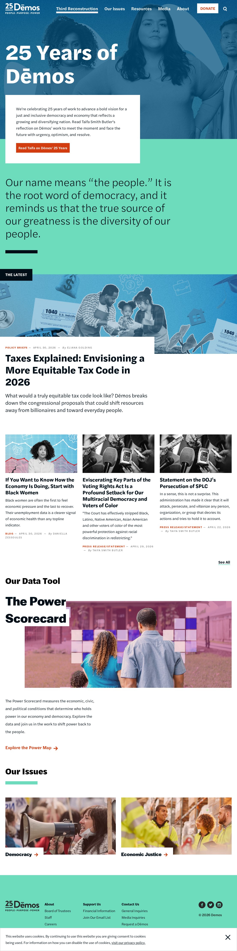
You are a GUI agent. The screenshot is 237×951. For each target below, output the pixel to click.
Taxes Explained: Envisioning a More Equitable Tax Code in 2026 (75, 369)
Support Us (92, 904)
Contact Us (130, 904)
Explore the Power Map (28, 747)
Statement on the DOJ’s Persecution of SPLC (188, 482)
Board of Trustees (58, 910)
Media (164, 8)
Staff (48, 917)
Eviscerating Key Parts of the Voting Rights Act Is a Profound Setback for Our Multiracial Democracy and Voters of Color (117, 492)
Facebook (202, 904)
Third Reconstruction (77, 8)
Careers (51, 923)
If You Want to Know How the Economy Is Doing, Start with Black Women (39, 486)
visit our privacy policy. (128, 942)
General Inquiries (135, 910)
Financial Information (99, 910)
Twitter (210, 904)
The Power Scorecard (35, 609)
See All (224, 562)
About (183, 8)
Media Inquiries (133, 917)
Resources (141, 8)
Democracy (18, 854)
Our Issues (114, 8)
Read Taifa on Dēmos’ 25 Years (42, 147)
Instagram (219, 904)
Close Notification (224, 939)
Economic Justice (141, 854)
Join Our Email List (97, 917)
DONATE (207, 8)
